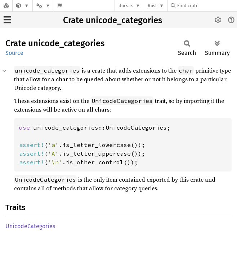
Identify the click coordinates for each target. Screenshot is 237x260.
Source (14, 52)
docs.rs (125, 5)
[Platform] (43, 5)
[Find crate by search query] (206, 5)
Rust (152, 5)
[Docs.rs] (6, 5)
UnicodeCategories (30, 226)
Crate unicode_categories (112, 20)
